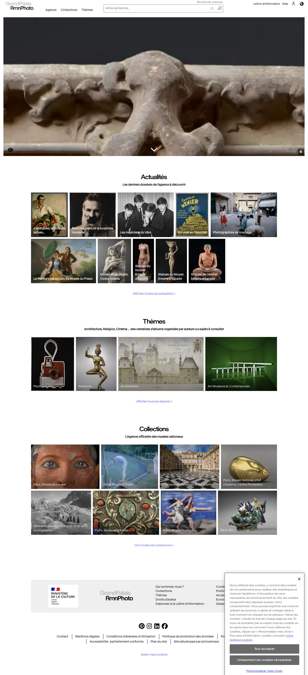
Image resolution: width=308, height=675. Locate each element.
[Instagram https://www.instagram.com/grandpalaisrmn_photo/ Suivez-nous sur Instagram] (149, 627)
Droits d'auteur (165, 599)
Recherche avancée (210, 2)
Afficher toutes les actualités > (154, 313)
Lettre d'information (266, 3)
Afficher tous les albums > (154, 421)
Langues (302, 3)
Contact (62, 636)
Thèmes (87, 10)
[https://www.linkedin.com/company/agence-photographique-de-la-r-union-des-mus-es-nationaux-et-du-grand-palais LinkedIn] (157, 627)
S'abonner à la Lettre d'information (179, 603)
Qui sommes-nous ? (169, 586)
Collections (69, 10)
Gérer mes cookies (154, 654)
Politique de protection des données (188, 636)
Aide (285, 3)
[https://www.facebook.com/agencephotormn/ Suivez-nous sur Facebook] (165, 627)
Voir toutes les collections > (154, 565)
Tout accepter (264, 660)
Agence (51, 10)
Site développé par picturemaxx (196, 641)
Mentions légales (87, 636)
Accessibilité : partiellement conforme (117, 641)
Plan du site (159, 641)
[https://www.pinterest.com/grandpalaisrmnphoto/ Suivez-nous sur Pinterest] (142, 627)
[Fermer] (299, 591)
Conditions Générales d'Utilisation (131, 636)
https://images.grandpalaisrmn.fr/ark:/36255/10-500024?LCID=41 (7, 150)
